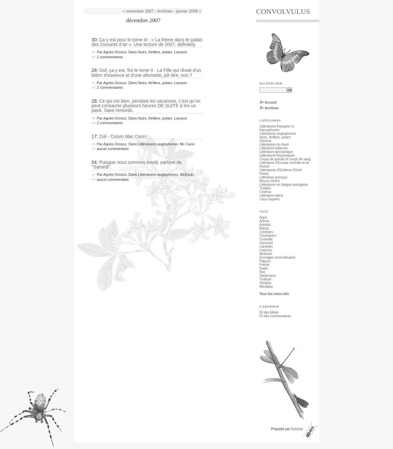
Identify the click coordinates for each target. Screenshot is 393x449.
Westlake (266, 286)
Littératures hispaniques (277, 155)
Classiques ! (268, 235)
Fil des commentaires (275, 316)
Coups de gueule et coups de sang (285, 159)
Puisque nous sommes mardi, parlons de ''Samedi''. (137, 165)
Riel (262, 272)
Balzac (265, 228)
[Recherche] (273, 90)
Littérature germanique (276, 152)
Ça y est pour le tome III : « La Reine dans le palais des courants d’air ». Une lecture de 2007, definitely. (147, 42)
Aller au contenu (93, 2)
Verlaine (265, 283)
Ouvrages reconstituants (277, 257)
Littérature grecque (273, 177)
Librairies (266, 246)
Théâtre (265, 188)
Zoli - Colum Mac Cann (122, 136)
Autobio (265, 224)
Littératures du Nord (274, 144)
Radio (264, 268)
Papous (265, 261)
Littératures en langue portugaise (284, 184)
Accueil (271, 102)
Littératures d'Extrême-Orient (281, 170)
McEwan (266, 254)
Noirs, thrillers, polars (275, 137)
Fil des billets (269, 312)
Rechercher (271, 83)
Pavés (264, 173)
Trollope (265, 279)
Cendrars (266, 232)
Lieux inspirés (270, 199)
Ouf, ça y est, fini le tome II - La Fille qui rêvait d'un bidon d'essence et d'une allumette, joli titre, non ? (146, 72)
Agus (263, 217)
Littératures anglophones (278, 133)
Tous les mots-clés (274, 294)
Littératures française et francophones (277, 128)
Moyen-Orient (270, 181)
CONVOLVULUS (283, 11)
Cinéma (265, 192)
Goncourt (266, 243)
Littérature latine (271, 195)
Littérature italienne (274, 148)
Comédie (266, 239)
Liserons (266, 250)
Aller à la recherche (144, 2)
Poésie (265, 265)
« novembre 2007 (138, 11)
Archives (164, 11)
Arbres (264, 221)
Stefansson (268, 275)
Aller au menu (117, 2)
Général (265, 141)
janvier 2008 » (188, 11)
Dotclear (297, 429)
